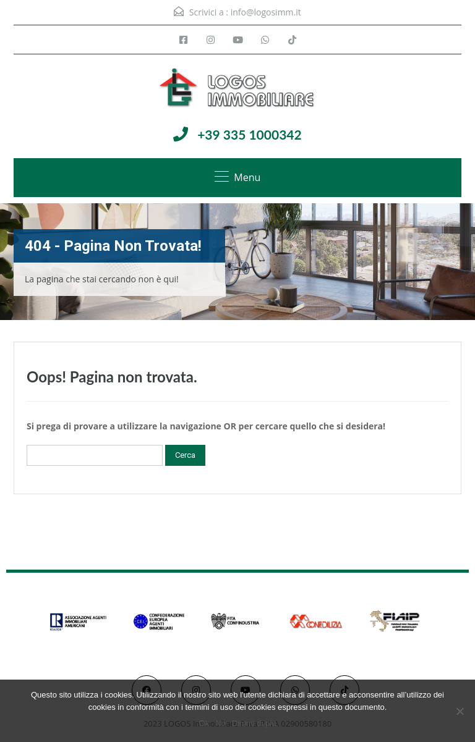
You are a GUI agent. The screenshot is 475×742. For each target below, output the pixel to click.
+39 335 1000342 (249, 134)
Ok (204, 723)
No (220, 723)
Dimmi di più (254, 723)
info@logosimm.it (266, 12)
